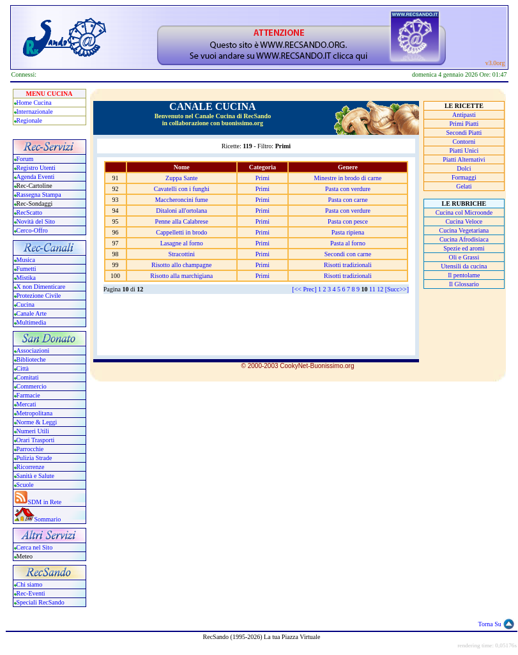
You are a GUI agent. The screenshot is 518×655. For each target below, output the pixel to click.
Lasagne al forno (181, 243)
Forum (25, 158)
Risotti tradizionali (348, 264)
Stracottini (181, 254)
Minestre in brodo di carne (347, 177)
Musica (26, 259)
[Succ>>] (397, 289)
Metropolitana (35, 413)
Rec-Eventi (31, 593)
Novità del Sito (36, 221)
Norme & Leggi (37, 422)
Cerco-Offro (32, 230)
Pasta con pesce (348, 221)
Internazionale (35, 111)
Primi (262, 177)
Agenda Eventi (36, 176)
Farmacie (28, 395)
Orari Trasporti (36, 439)
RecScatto (30, 212)
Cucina (25, 304)
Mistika (26, 277)
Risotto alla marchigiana (181, 275)
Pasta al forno (347, 243)
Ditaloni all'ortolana (181, 210)
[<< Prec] (304, 289)
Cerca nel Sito (35, 547)
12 (380, 289)
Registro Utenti (36, 167)
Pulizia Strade (34, 457)
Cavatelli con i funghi (181, 188)
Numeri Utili (34, 431)
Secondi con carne (347, 254)
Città (23, 368)
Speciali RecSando (41, 602)
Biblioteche (31, 359)
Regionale (30, 120)
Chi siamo (30, 584)
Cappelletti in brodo (181, 232)
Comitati (28, 377)
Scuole (25, 484)
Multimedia (32, 322)
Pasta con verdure (347, 188)
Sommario (47, 519)
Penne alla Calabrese (181, 221)
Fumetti (26, 268)
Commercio (32, 386)
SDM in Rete (45, 501)
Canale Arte (32, 313)
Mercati (26, 404)
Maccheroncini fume (181, 199)
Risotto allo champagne (181, 264)
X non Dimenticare (41, 286)
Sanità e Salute (35, 475)
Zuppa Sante (181, 177)
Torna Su (489, 624)
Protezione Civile (39, 295)
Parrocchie (30, 448)
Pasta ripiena (347, 232)
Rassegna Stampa (39, 194)
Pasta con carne (347, 199)
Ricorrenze (31, 466)
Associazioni (33, 350)
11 (372, 289)
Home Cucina (34, 102)
